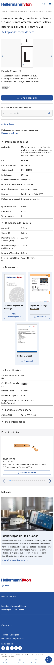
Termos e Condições (10, 634)
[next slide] (51, 55)
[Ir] (44, 4)
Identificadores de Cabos (13, 560)
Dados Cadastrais (8, 596)
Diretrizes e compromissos (12, 638)
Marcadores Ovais (9, 133)
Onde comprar (28, 97)
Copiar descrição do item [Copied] (17, 32)
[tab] (27, 142)
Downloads (8, 124)
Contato (5, 625)
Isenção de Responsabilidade (13, 606)
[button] (10, 480)
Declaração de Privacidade (12, 609)
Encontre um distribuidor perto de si (17, 107)
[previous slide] (2, 55)
